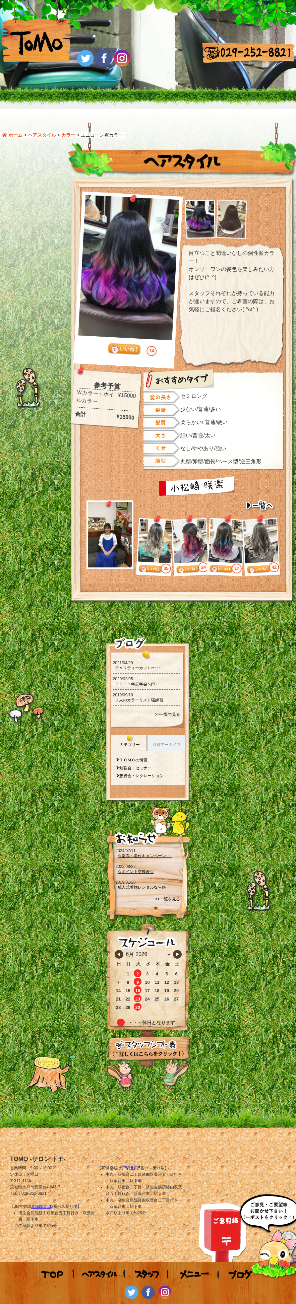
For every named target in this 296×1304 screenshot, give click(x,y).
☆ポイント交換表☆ (136, 859)
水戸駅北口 (128, 1155)
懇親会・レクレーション (141, 763)
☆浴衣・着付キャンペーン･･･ (145, 843)
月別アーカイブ (167, 732)
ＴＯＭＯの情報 (133, 748)
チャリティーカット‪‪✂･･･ (138, 656)
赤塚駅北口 (41, 1194)
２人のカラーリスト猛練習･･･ (142, 688)
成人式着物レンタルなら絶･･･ (145, 875)
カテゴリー (130, 732)
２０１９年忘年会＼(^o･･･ (139, 672)
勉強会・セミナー (135, 755)
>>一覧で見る (167, 702)
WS (213, 1298)
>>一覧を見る (167, 886)
